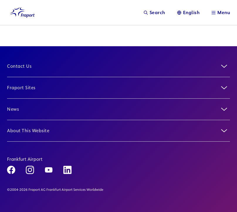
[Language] (188, 12)
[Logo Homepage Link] (22, 12)
